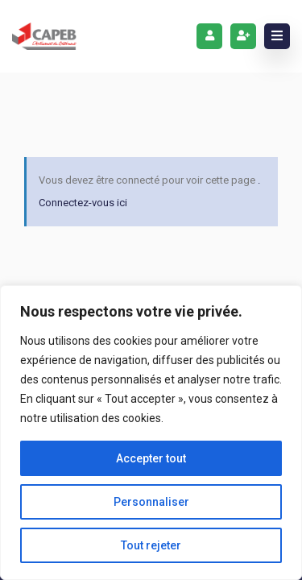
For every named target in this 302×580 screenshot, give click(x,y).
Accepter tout (151, 458)
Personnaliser (151, 501)
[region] (151, 432)
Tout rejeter (151, 545)
